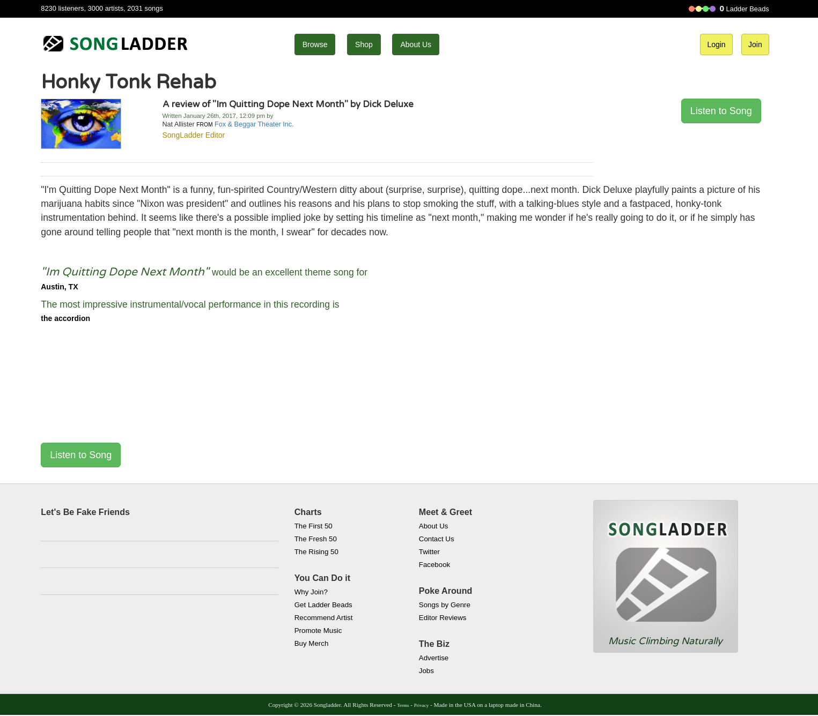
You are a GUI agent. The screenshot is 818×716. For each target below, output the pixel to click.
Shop (364, 44)
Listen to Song (721, 111)
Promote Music (318, 630)
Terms (403, 705)
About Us (415, 44)
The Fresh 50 (315, 539)
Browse (315, 44)
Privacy (421, 705)
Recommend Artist (323, 618)
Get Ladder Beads (323, 605)
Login (716, 44)
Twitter (429, 552)
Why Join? (311, 592)
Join (755, 44)
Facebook (434, 565)
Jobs (426, 671)
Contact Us (436, 539)
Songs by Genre (444, 605)
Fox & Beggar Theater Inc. (254, 124)
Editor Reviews (443, 618)
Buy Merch (311, 643)
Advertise (433, 658)
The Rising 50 (316, 552)
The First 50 (313, 526)
